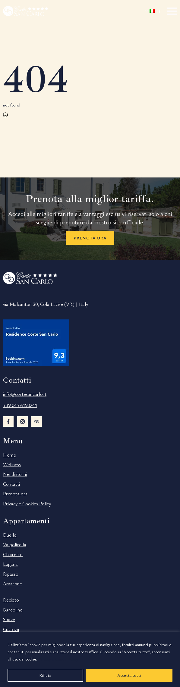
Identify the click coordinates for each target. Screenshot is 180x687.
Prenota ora (15, 493)
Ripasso (10, 574)
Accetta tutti (129, 675)
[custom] (36, 421)
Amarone (12, 583)
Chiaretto (13, 554)
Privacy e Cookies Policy (27, 503)
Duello (10, 534)
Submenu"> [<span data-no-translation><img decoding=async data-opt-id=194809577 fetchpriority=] (148, 10)
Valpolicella (14, 544)
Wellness (12, 464)
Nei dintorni (15, 474)
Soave (9, 619)
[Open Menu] (172, 11)
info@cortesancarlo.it (24, 394)
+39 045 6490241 (20, 405)
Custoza (11, 629)
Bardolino (13, 609)
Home (9, 454)
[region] (90, 659)
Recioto (11, 599)
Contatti (11, 484)
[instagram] (22, 421)
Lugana (10, 564)
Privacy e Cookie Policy (58, 659)
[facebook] (8, 421)
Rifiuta (45, 675)
